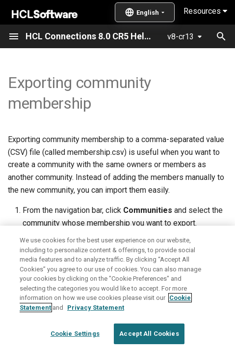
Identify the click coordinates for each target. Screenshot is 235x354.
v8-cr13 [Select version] (180, 36)
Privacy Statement (95, 329)
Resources (205, 11)
